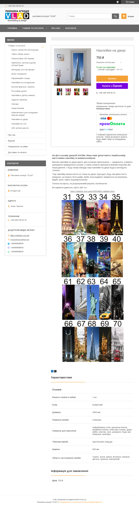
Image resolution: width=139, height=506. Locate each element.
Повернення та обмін (18, 146)
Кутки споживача (18, 74)
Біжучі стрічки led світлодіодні (24, 50)
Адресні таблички (19, 100)
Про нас (55, 28)
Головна (12, 28)
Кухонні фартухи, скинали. (23, 87)
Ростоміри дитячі (19, 91)
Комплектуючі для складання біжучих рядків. (24, 113)
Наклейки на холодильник (23, 82)
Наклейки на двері (19, 119)
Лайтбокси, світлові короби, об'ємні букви (23, 64)
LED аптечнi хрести (20, 128)
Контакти (70, 28)
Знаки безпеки (17, 108)
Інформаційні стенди (20, 78)
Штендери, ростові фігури (22, 70)
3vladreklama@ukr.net (19, 239)
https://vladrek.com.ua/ (19, 235)
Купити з (112, 86)
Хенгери (15, 104)
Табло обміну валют (20, 54)
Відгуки (11, 141)
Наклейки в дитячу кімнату (23, 95)
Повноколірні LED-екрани (22, 58)
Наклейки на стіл (18, 124)
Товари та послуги (32, 28)
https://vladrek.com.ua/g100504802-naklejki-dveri (92, 191)
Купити (112, 78)
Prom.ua (83, 500)
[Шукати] (115, 16)
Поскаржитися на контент (69, 502)
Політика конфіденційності (91, 502)
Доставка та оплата (17, 152)
